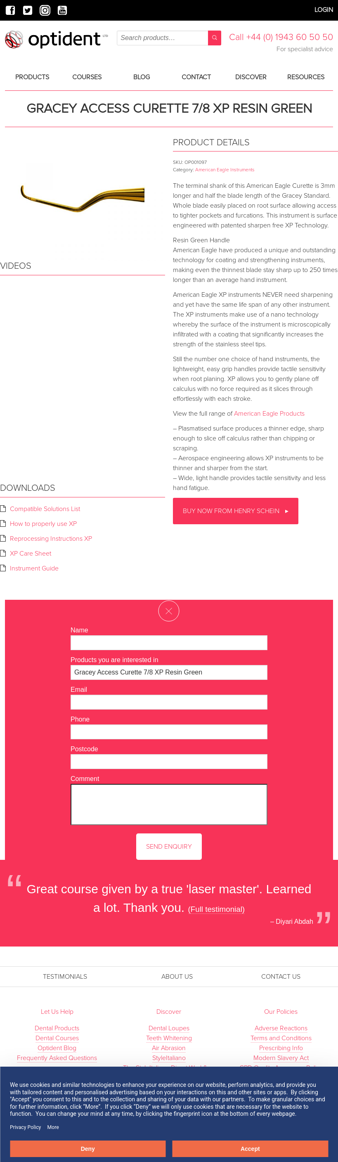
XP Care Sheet (30, 553)
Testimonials (65, 977)
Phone (80, 719)
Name (79, 630)
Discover (251, 77)
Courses (87, 77)
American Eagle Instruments (225, 170)
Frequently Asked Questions (57, 1058)
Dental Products (57, 1028)
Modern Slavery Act (281, 1058)
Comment (85, 778)
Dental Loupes (169, 1028)
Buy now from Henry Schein (232, 511)
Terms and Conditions (281, 1038)
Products (32, 77)
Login (323, 10)
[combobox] (169, 38)
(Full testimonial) (216, 909)
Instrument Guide (34, 568)
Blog (141, 77)
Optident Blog (57, 1048)
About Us (177, 977)
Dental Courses (57, 1038)
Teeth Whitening (169, 1038)
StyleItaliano (169, 1058)
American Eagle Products (269, 413)
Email (79, 689)
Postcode (84, 749)
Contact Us (280, 977)
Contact (196, 77)
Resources (305, 77)
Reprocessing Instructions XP (51, 539)
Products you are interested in (114, 659)
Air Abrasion (169, 1048)
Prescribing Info (281, 1048)
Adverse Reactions (281, 1028)
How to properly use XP (43, 524)
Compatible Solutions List (45, 509)
